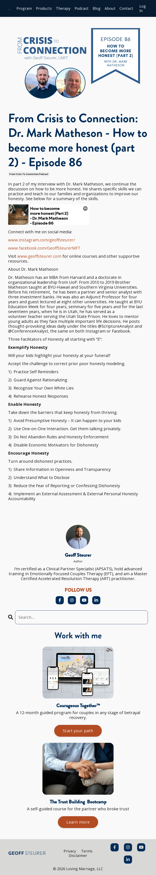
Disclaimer (78, 855)
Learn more (78, 822)
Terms (86, 851)
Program (24, 8)
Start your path (78, 730)
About (110, 8)
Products (44, 8)
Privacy (70, 851)
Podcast (82, 8)
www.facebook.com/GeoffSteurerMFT (44, 248)
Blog (97, 8)
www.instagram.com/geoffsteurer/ (41, 240)
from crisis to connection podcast (28, 174)
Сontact (126, 8)
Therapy (63, 8)
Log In (142, 8)
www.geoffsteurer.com (39, 256)
